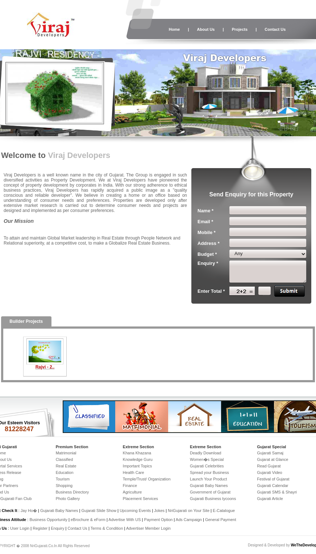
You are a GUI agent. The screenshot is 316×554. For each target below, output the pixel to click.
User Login (19, 528)
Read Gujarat (268, 466)
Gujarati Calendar (272, 485)
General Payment (220, 519)
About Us (206, 29)
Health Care (133, 472)
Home (174, 29)
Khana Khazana (137, 453)
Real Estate (66, 466)
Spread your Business (209, 472)
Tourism (63, 479)
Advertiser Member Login (148, 528)
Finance (130, 485)
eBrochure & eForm (88, 519)
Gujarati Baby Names (209, 485)
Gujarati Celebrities (207, 466)
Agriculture (132, 492)
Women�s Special (207, 459)
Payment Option (158, 519)
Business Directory (72, 492)
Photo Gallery (68, 498)
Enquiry (58, 528)
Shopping (64, 485)
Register (40, 528)
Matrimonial (66, 453)
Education (65, 472)
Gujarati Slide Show (100, 510)
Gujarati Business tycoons (213, 498)
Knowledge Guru (138, 459)
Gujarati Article (270, 498)
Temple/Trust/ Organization (147, 479)
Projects (240, 29)
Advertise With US (124, 519)
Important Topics (137, 466)
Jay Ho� (29, 510)
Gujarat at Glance (272, 459)
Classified (64, 459)
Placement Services (140, 498)
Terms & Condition (107, 528)
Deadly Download (205, 453)
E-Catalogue (224, 510)
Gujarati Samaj (270, 453)
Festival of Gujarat (273, 479)
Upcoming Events (135, 510)
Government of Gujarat (210, 492)
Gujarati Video (269, 472)
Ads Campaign (189, 519)
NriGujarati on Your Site (188, 510)
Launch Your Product (208, 479)
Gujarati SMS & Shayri (277, 492)
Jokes (160, 510)
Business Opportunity (48, 519)
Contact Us (275, 29)
